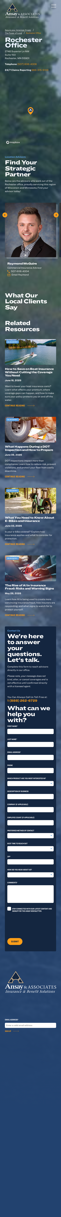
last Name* (12, 739)
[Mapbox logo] (13, 142)
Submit (15, 941)
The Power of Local (13, 33)
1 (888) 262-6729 (22, 700)
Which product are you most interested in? (26, 778)
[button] (31, 111)
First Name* (12, 726)
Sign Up (8, 1031)
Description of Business (17, 791)
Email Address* (14, 752)
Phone (10, 765)
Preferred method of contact (20, 830)
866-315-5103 (40, 70)
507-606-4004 (20, 271)
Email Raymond (20, 274)
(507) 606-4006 (27, 64)
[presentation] (32, 924)
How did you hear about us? (19, 869)
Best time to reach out (17, 843)
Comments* (12, 882)
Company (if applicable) (17, 804)
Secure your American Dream (18, 30)
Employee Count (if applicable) (20, 817)
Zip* (9, 856)
